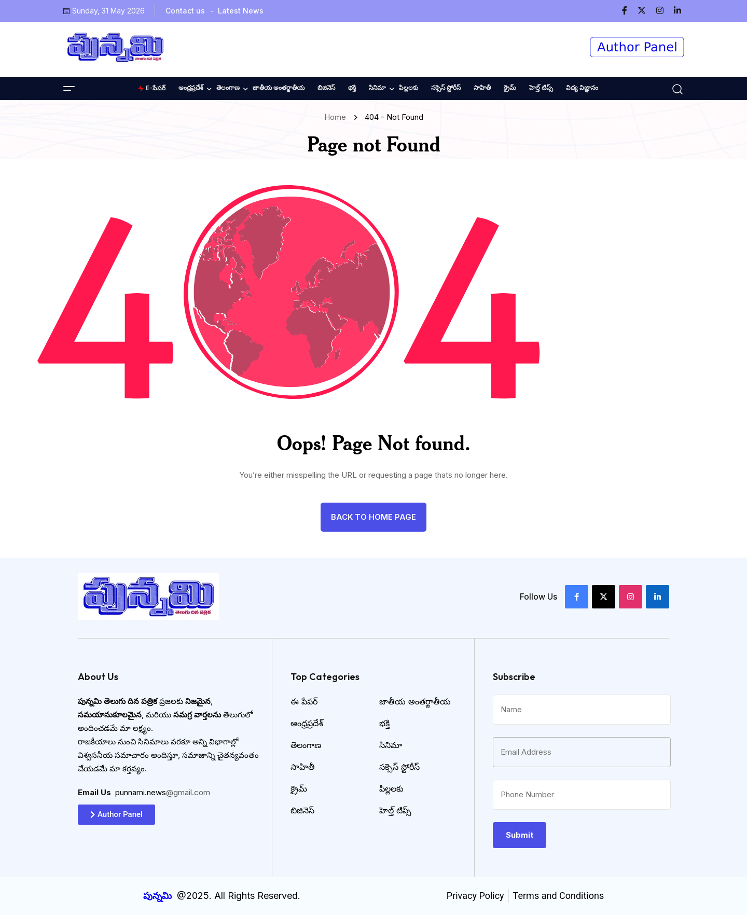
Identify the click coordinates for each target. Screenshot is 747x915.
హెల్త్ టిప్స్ (541, 87)
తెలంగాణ (228, 87)
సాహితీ (482, 87)
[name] (629, 10)
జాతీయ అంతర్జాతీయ (279, 87)
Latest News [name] (241, 10)
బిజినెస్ (326, 87)
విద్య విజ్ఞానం (582, 87)
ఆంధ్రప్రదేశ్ (190, 87)
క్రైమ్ (510, 87)
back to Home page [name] (373, 517)
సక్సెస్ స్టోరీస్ (446, 87)
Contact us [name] (185, 10)
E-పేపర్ (151, 88)
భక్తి (352, 87)
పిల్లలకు (408, 87)
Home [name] (337, 117)
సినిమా (377, 87)
